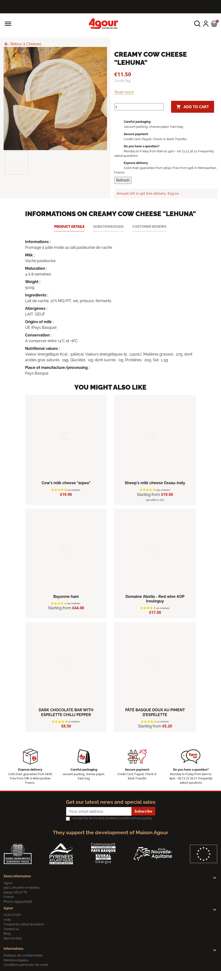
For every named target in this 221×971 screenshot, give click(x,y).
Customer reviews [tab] (149, 226)
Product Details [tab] (69, 226)
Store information (17, 876)
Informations (13, 949)
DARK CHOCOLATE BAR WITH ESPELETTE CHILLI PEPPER (66, 712)
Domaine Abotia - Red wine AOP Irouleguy (154, 598)
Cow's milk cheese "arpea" (66, 483)
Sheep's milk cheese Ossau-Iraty (155, 483)
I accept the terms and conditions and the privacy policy (112, 818)
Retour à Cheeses (22, 44)
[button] (197, 23)
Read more (124, 92)
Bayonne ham (66, 596)
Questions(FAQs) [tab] (108, 226)
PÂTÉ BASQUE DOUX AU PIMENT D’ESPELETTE (155, 712)
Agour (8, 908)
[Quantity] (139, 106)
